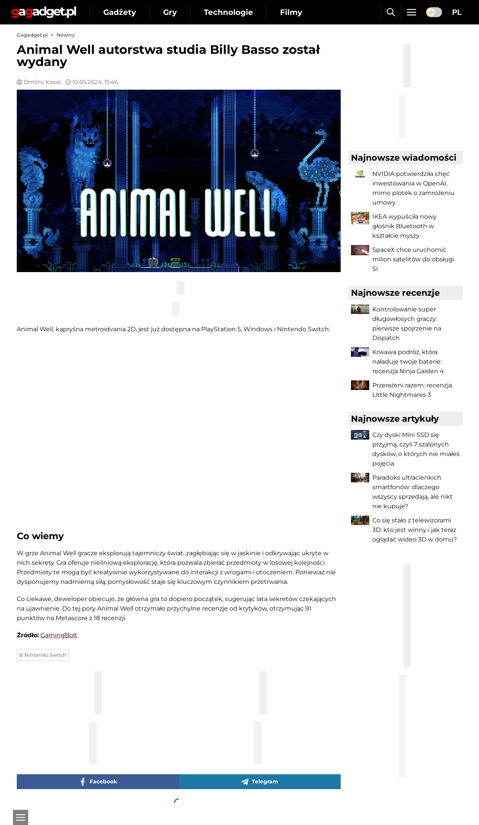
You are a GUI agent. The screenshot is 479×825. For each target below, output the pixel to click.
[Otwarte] (20, 817)
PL (457, 12)
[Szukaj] (391, 12)
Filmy (291, 12)
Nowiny (65, 35)
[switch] (434, 12)
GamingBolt (58, 635)
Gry (170, 12)
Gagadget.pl (32, 35)
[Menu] (411, 12)
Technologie (228, 12)
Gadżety (119, 12)
